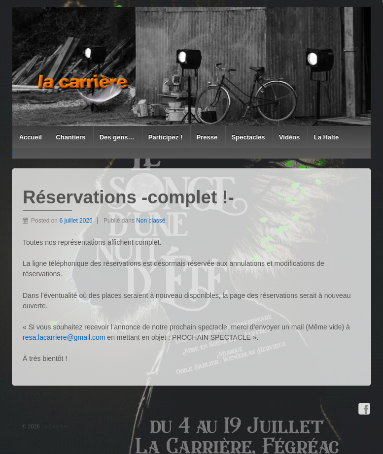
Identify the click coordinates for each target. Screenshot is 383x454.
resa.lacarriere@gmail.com (64, 337)
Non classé (150, 220)
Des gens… (117, 137)
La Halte (326, 137)
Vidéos (289, 137)
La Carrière (54, 426)
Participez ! (165, 137)
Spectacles (248, 137)
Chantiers (70, 137)
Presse (207, 137)
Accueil (30, 137)
